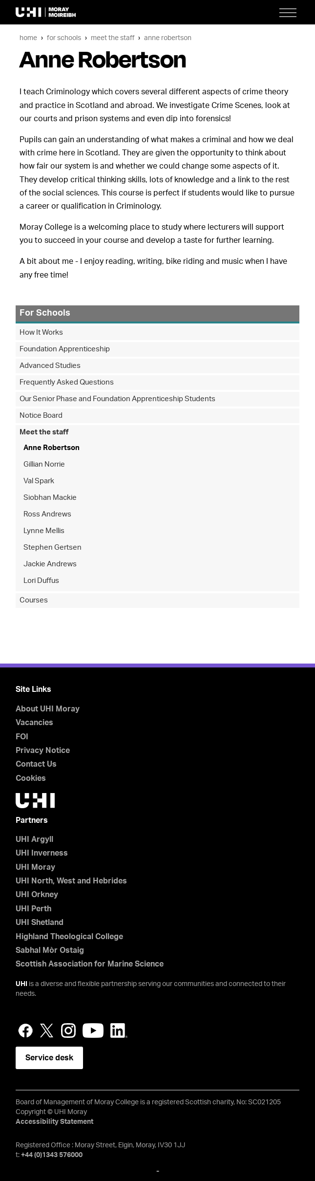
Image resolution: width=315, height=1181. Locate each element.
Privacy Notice (43, 750)
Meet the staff (112, 38)
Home (28, 38)
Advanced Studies (50, 365)
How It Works (41, 332)
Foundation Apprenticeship (65, 349)
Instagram (68, 1030)
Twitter (47, 1030)
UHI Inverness (42, 853)
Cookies (31, 778)
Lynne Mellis (43, 531)
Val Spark (38, 481)
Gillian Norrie (44, 464)
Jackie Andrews (50, 564)
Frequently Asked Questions (67, 382)
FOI (22, 737)
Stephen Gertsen (52, 547)
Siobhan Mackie (50, 497)
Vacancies (34, 723)
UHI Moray (35, 867)
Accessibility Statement (54, 1121)
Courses (34, 600)
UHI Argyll (34, 839)
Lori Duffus (41, 580)
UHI (21, 984)
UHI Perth (33, 909)
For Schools (64, 38)
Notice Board (41, 415)
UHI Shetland (39, 922)
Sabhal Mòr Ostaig (50, 950)
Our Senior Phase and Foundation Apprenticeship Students (117, 399)
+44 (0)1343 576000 (52, 1155)
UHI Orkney (37, 895)
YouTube (93, 1030)
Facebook (25, 1030)
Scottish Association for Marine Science (90, 964)
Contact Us (36, 764)
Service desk (49, 1058)
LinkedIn (118, 1030)
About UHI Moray (48, 709)
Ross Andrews (47, 514)
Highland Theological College (69, 937)
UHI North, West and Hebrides (71, 881)
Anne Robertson (167, 38)
